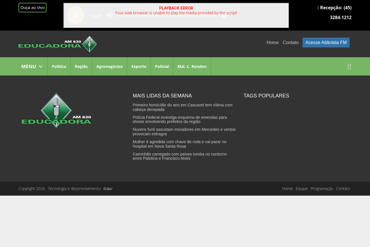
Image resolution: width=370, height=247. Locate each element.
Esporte (138, 66)
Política (59, 66)
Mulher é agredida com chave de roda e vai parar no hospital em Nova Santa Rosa (179, 143)
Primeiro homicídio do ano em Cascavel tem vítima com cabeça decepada (182, 107)
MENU (28, 66)
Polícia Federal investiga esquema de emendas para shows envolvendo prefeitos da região (180, 119)
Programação (322, 188)
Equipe (302, 188)
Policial (162, 66)
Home (273, 42)
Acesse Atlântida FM (326, 42)
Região (81, 66)
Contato (291, 42)
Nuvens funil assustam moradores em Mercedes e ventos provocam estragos (184, 131)
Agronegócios (109, 66)
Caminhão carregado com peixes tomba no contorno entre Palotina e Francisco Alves (179, 156)
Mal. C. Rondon (192, 66)
